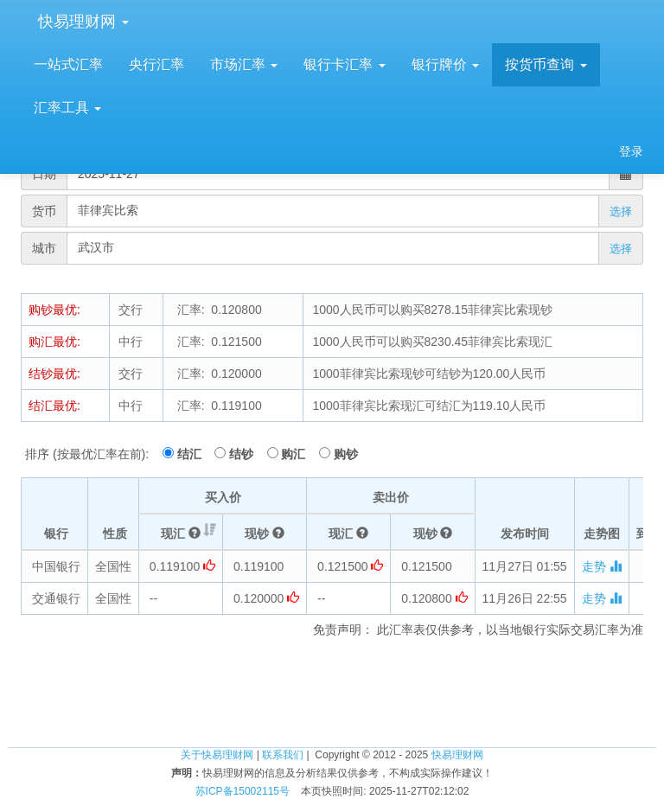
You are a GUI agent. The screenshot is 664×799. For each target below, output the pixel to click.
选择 (621, 211)
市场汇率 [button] (244, 64)
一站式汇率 (68, 64)
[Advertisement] (332, 690)
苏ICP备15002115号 (242, 791)
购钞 (346, 454)
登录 (631, 151)
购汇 (298, 454)
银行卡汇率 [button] (344, 64)
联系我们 (282, 755)
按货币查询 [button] (545, 64)
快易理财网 (81, 21)
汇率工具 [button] (67, 107)
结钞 (246, 454)
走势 (602, 566)
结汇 (194, 454)
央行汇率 (156, 64)
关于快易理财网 (217, 755)
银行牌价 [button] (445, 64)
